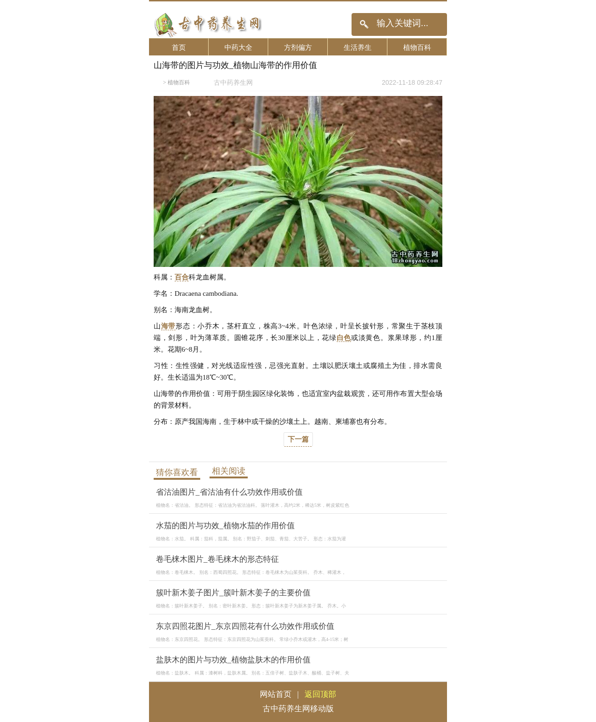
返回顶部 (320, 694)
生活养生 (358, 47)
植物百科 (417, 47)
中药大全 (238, 47)
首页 (179, 47)
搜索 (364, 24)
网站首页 (275, 694)
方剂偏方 (298, 47)
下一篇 (298, 439)
